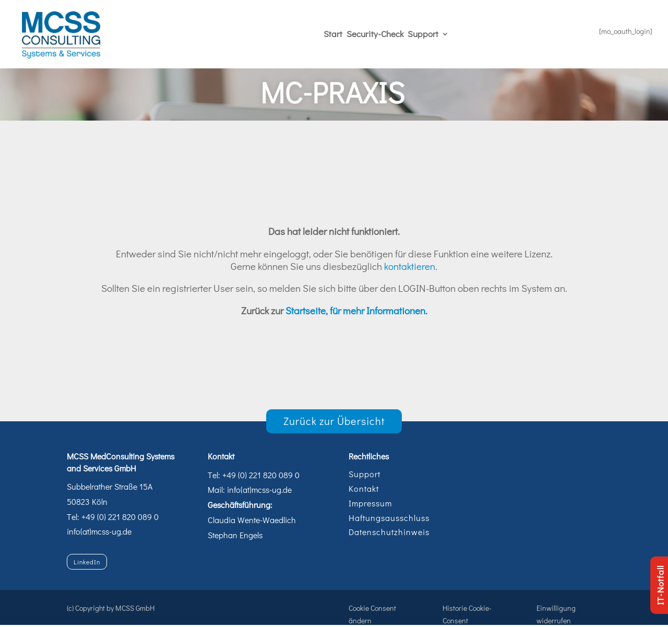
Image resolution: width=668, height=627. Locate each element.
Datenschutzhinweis (389, 531)
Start (333, 34)
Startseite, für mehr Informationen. (356, 310)
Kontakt (364, 488)
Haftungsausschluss (389, 517)
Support (423, 34)
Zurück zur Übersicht (334, 421)
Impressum (370, 503)
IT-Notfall (660, 585)
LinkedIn (87, 562)
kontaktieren (409, 266)
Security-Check (375, 34)
